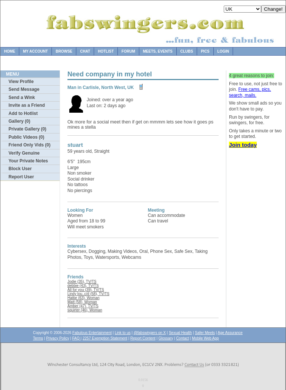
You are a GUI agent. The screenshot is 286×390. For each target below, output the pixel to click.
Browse (64, 51)
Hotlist (106, 51)
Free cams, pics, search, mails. (250, 92)
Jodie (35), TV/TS (81, 282)
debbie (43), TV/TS (83, 286)
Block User (20, 168)
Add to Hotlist (23, 113)
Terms (38, 338)
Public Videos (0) (26, 137)
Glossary (166, 338)
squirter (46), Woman (84, 310)
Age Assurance (230, 333)
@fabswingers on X (150, 333)
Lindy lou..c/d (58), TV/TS (88, 294)
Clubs (186, 51)
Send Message (24, 89)
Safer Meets (205, 333)
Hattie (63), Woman (83, 298)
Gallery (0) (19, 121)
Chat (85, 51)
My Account (35, 51)
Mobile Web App (205, 338)
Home (9, 51)
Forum (128, 51)
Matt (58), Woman (82, 302)
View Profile (21, 81)
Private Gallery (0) (27, 129)
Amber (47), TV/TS (83, 306)
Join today (243, 145)
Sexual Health (180, 333)
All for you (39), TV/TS (85, 290)
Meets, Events (158, 51)
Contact (182, 338)
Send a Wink (22, 97)
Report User (21, 176)
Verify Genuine (24, 153)
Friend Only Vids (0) (29, 145)
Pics (205, 51)
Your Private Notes (28, 160)
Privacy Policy (57, 338)
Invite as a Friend (27, 105)
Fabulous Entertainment (92, 333)
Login (223, 51)
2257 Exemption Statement (105, 338)
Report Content (143, 338)
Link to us (123, 333)
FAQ (76, 338)
